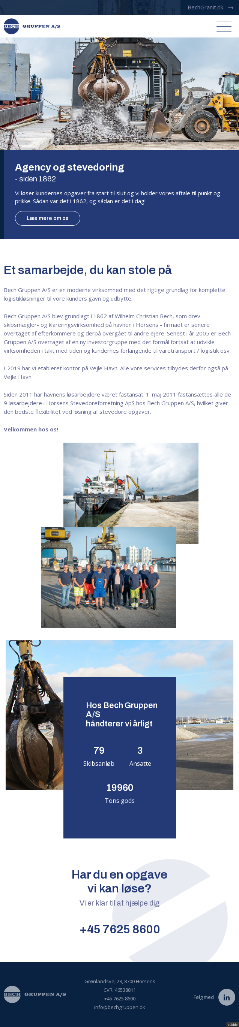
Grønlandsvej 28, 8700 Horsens (119, 981)
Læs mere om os (48, 218)
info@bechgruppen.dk (119, 1007)
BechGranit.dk (205, 7)
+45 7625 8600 (119, 929)
